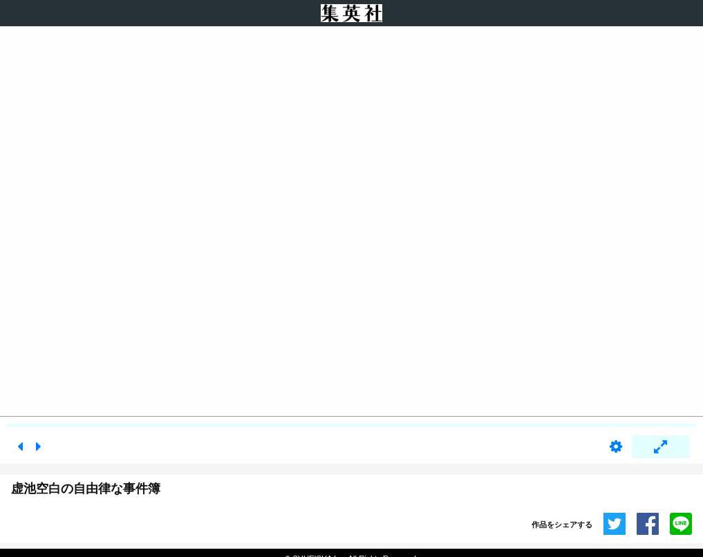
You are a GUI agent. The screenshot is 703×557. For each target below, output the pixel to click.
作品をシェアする (562, 524)
